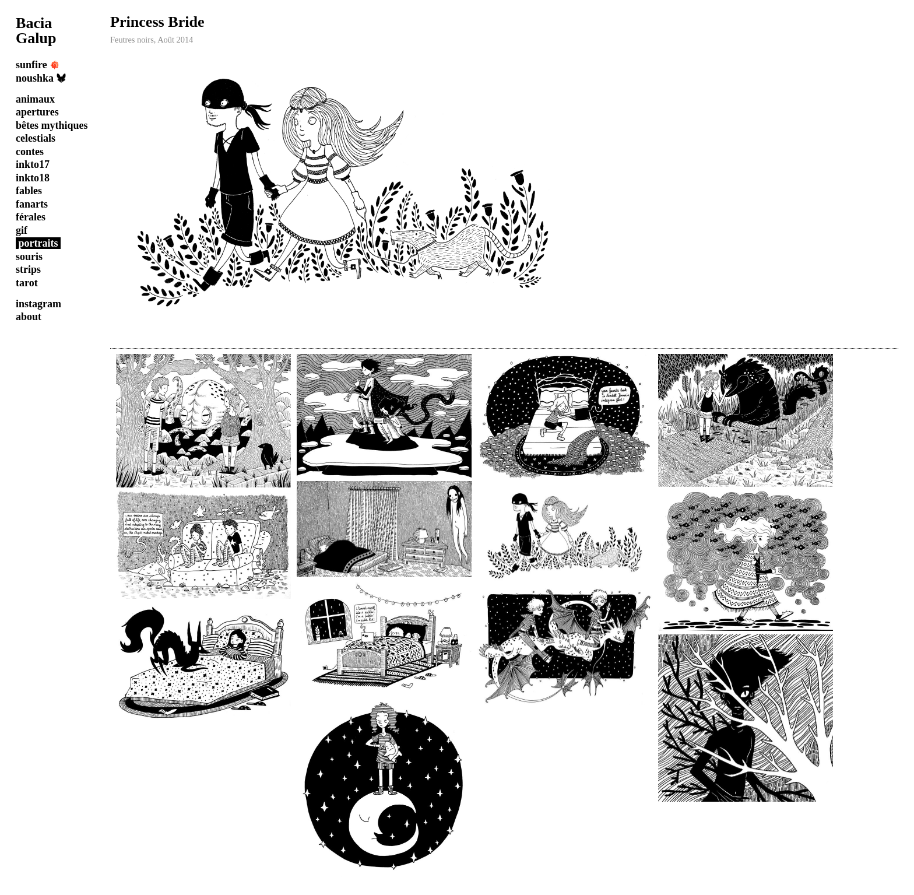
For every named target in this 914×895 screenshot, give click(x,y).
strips (28, 269)
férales (30, 217)
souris (29, 256)
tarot (27, 283)
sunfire (37, 65)
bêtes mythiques (52, 125)
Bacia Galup (36, 31)
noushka (41, 78)
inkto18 (33, 178)
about (28, 316)
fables (29, 190)
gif (21, 230)
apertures (37, 112)
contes (30, 151)
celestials (35, 138)
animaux (35, 99)
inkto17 (33, 164)
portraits (38, 243)
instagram (38, 304)
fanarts (32, 204)
